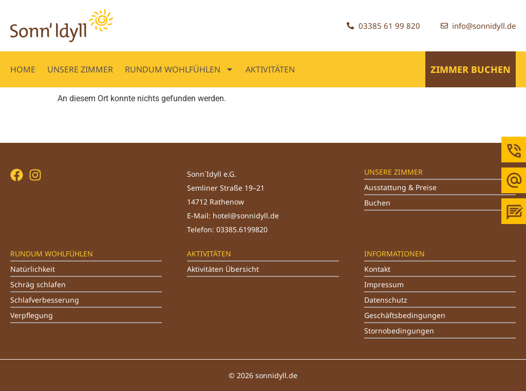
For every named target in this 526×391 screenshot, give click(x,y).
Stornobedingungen (399, 331)
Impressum (384, 284)
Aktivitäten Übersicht (223, 269)
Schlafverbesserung (44, 300)
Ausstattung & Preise (400, 187)
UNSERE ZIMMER (80, 69)
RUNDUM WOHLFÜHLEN (179, 69)
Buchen (377, 203)
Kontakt (377, 269)
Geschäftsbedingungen (404, 315)
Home (22, 69)
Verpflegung (31, 315)
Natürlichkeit (32, 269)
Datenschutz (385, 300)
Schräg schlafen (38, 284)
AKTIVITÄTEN (270, 69)
